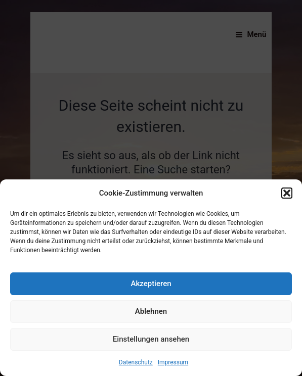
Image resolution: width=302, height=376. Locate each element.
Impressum (173, 362)
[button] (287, 193)
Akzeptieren (151, 283)
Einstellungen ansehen (151, 339)
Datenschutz (136, 362)
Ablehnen (151, 311)
